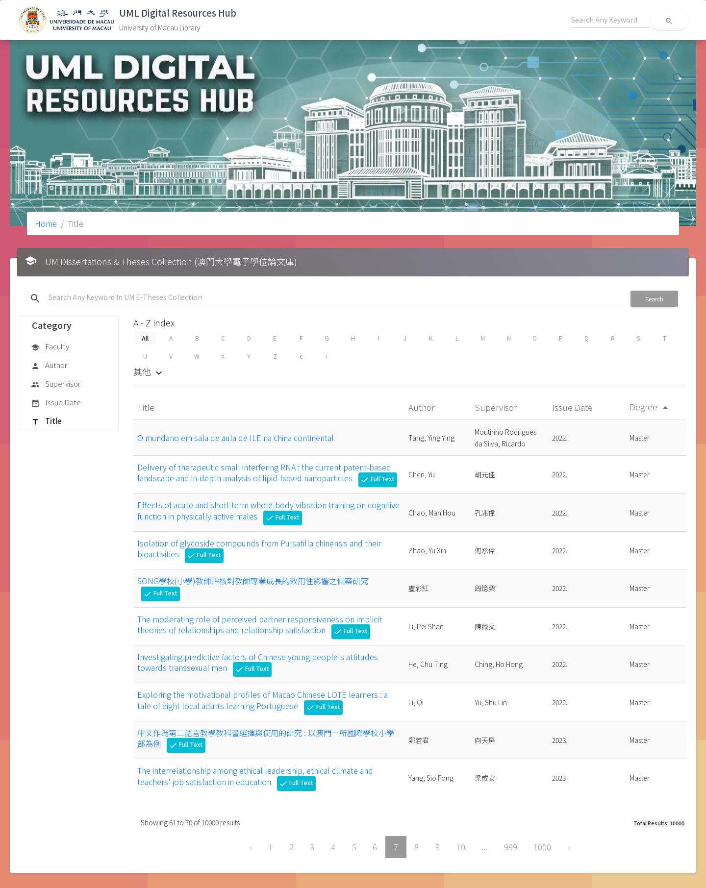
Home (46, 223)
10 (460, 847)
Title (46, 421)
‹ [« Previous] (251, 847)
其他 (149, 371)
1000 (542, 847)
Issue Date (56, 402)
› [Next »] (569, 847)
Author (49, 365)
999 (510, 847)
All (144, 338)
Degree (650, 406)
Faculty (50, 347)
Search (654, 299)
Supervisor (55, 384)
